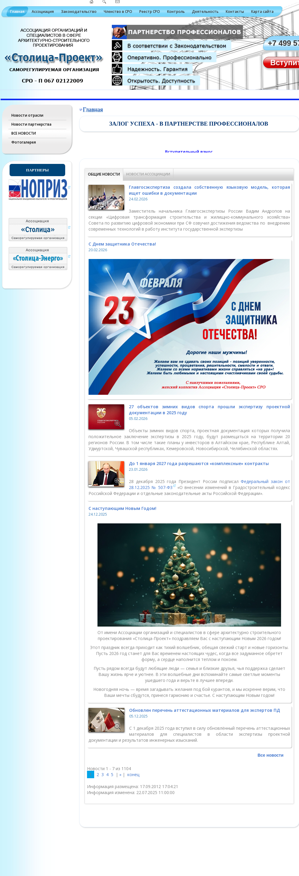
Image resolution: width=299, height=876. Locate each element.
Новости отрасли (27, 115)
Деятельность (205, 11)
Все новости (270, 755)
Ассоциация (43, 11)
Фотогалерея (23, 142)
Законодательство (79, 11)
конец (133, 774)
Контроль (176, 11)
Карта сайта (262, 11)
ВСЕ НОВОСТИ (23, 133)
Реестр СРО (149, 11)
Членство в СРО (118, 11)
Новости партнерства (31, 124)
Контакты (235, 11)
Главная (17, 11)
